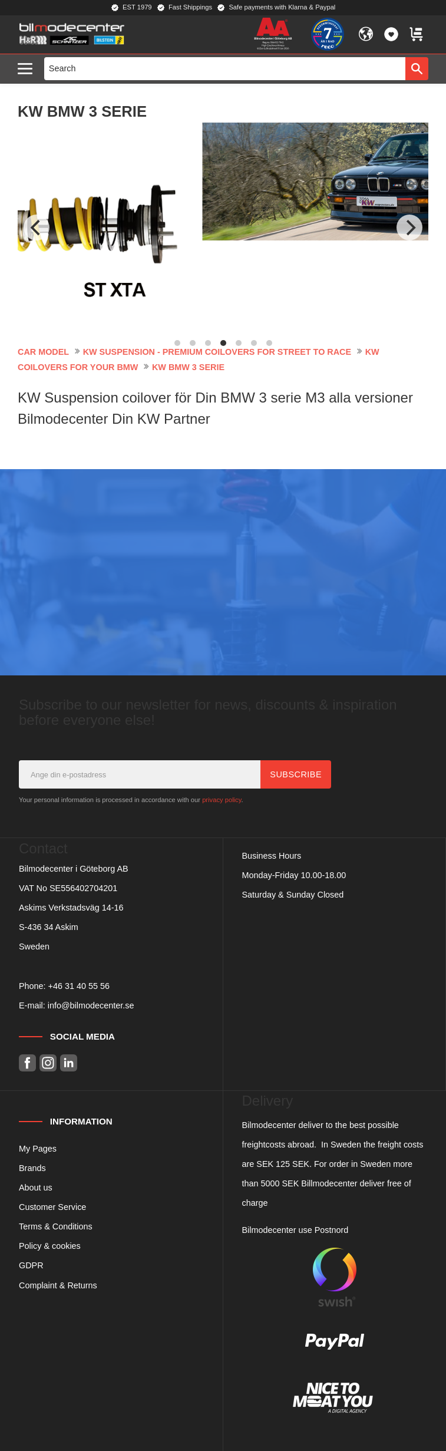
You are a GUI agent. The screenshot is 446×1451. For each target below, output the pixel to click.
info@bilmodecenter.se (91, 1005)
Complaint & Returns (58, 1285)
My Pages (38, 1148)
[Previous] (36, 227)
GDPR (31, 1265)
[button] (28, 69)
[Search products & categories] (225, 68)
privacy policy (221, 799)
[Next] (409, 227)
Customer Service (52, 1207)
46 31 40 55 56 (81, 986)
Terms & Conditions (55, 1226)
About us (35, 1187)
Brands (32, 1168)
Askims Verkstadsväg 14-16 (71, 907)
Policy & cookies (50, 1246)
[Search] (416, 68)
